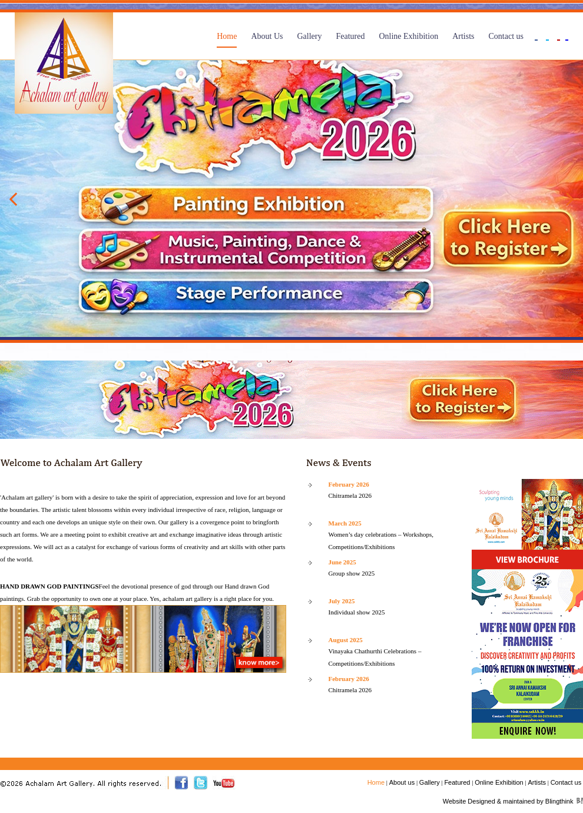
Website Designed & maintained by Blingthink (508, 801)
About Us (267, 36)
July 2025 (342, 600)
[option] (291, 198)
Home (227, 36)
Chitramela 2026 (350, 495)
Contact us (506, 36)
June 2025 (342, 562)
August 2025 (346, 639)
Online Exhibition (408, 36)
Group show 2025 (352, 573)
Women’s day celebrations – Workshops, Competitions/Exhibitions (381, 540)
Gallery (309, 36)
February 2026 (349, 484)
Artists (463, 36)
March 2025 (345, 523)
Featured (350, 36)
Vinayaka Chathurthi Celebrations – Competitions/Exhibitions (375, 657)
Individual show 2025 (357, 612)
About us (402, 782)
